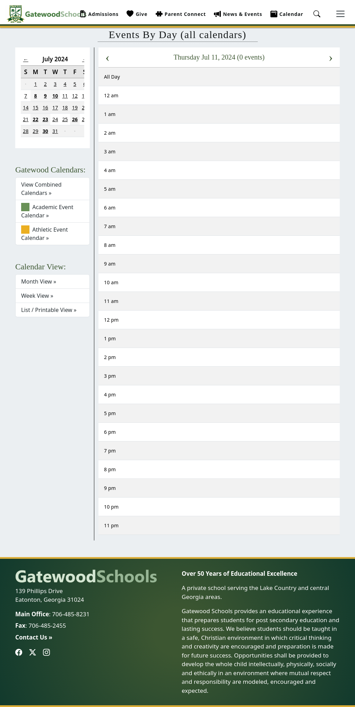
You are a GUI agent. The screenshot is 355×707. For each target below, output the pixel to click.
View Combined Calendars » (41, 189)
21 (25, 119)
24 (55, 119)
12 (75, 95)
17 (55, 107)
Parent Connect (181, 14)
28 (25, 131)
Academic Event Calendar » (47, 211)
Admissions (99, 14)
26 (75, 119)
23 (45, 119)
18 (65, 107)
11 (65, 95)
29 (35, 131)
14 (25, 107)
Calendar (286, 14)
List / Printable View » (49, 310)
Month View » (38, 281)
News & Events (238, 14)
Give (137, 14)
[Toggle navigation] (340, 13)
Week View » (37, 295)
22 (35, 119)
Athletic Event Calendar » (44, 233)
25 (65, 119)
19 (75, 107)
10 (55, 95)
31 (55, 131)
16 (45, 107)
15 (35, 107)
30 (45, 131)
